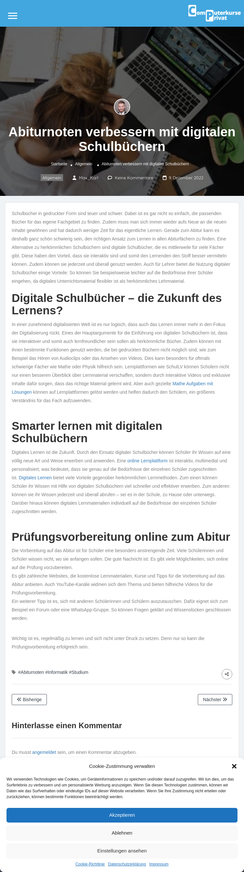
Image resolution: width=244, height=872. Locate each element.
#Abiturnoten (31, 672)
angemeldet (44, 752)
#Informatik (56, 672)
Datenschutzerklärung (127, 864)
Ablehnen (122, 833)
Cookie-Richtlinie (90, 864)
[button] (234, 766)
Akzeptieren (122, 815)
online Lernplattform (147, 460)
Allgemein (83, 164)
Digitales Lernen (35, 477)
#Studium (78, 672)
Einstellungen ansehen (122, 850)
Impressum (159, 864)
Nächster (215, 699)
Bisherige (29, 699)
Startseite (59, 164)
